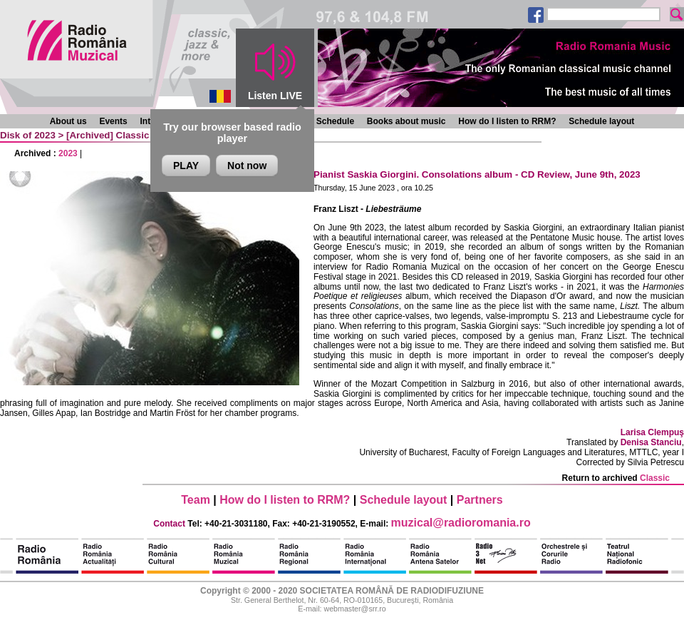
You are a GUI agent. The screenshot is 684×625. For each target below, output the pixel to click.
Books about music (406, 121)
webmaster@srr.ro (354, 608)
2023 (68, 153)
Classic (133, 135)
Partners (480, 500)
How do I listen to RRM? (507, 121)
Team (195, 500)
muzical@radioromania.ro (461, 523)
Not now (246, 165)
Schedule (335, 121)
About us (68, 121)
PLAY (186, 165)
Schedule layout (601, 121)
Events (113, 121)
